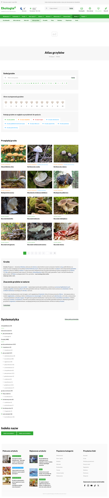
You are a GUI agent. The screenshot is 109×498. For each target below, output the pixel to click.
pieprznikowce (8, 364)
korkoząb (6, 336)
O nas (84, 458)
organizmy (13, 301)
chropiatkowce (5, 326)
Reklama (85, 470)
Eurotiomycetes (7, 408)
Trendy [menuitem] (23, 16)
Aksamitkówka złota (7, 167)
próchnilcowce (8, 405)
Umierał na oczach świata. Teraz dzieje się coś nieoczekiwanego (45, 473)
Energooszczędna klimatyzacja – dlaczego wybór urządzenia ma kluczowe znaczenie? (18, 461)
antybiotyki (65, 289)
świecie (72, 270)
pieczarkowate (7, 333)
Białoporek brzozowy (7, 193)
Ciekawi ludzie (60, 473)
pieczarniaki (6, 353)
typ (62, 267)
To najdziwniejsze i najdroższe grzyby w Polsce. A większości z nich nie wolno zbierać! (45, 484)
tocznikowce (7, 396)
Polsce (14, 274)
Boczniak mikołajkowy (60, 219)
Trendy (58, 470)
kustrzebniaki (6, 414)
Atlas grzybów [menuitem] (35, 20)
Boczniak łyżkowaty (33, 219)
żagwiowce (7, 361)
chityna (61, 294)
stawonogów (38, 296)
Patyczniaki (6, 393)
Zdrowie (58, 464)
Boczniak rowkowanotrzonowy (36, 244)
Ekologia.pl (51, 56)
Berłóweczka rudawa (60, 167)
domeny (34, 267)
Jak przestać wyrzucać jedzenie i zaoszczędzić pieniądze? (18, 472)
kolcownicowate (5, 330)
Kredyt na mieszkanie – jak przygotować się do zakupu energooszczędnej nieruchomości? (18, 484)
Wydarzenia (59, 475)
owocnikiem (59, 297)
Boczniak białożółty (7, 219)
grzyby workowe (5, 390)
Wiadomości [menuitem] (6, 16)
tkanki (18, 297)
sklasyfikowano (37, 272)
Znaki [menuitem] (76, 20)
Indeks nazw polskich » (8, 433)
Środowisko (59, 467)
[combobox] (38, 78)
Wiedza (58, 56)
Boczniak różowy (59, 244)
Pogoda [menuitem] (83, 16)
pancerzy (31, 296)
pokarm (21, 289)
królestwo (22, 267)
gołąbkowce (7, 385)
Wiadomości (59, 455)
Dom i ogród (59, 458)
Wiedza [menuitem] (76, 16)
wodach (21, 270)
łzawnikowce (7, 382)
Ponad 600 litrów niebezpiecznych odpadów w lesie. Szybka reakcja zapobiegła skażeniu (45, 462)
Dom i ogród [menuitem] (32, 16)
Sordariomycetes (7, 399)
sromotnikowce (8, 367)
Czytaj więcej (6, 305)
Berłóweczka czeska (33, 167)
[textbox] (13, 78)
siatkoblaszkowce (8, 356)
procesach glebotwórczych (62, 287)
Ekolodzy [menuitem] (60, 20)
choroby (24, 290)
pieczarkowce (7, 373)
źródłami (5, 290)
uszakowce (7, 379)
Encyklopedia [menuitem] (6, 20)
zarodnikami (18, 299)
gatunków (73, 268)
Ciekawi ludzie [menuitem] (66, 16)
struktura (66, 297)
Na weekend (32, 11)
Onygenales (7, 411)
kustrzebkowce (8, 417)
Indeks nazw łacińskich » (25, 433)
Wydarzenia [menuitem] (57, 16)
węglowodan (11, 296)
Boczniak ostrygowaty (8, 244)
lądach (58, 268)
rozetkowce (7, 402)
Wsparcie (85, 475)
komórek (42, 294)
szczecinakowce (8, 388)
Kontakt (85, 455)
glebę (11, 289)
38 (50, 253)
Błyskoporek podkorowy (61, 193)
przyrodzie (24, 287)
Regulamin (86, 467)
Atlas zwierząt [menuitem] (16, 20)
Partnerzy (85, 473)
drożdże (62, 301)
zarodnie (11, 299)
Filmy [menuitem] (52, 20)
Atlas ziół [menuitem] (26, 20)
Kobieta (58, 461)
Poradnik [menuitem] (45, 20)
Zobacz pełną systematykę (71, 319)
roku (6, 272)
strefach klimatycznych (31, 268)
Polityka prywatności (88, 461)
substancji (11, 290)
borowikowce (7, 358)
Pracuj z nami (86, 464)
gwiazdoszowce (8, 376)
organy (22, 297)
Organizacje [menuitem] (69, 20)
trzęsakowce (6, 347)
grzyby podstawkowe (7, 344)
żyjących (5, 270)
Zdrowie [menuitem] (48, 16)
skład (27, 296)
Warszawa (5, 2)
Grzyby (3, 339)
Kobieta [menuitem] (40, 16)
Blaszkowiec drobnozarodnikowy (37, 193)
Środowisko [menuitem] (15, 16)
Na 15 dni (38, 11)
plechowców (58, 296)
